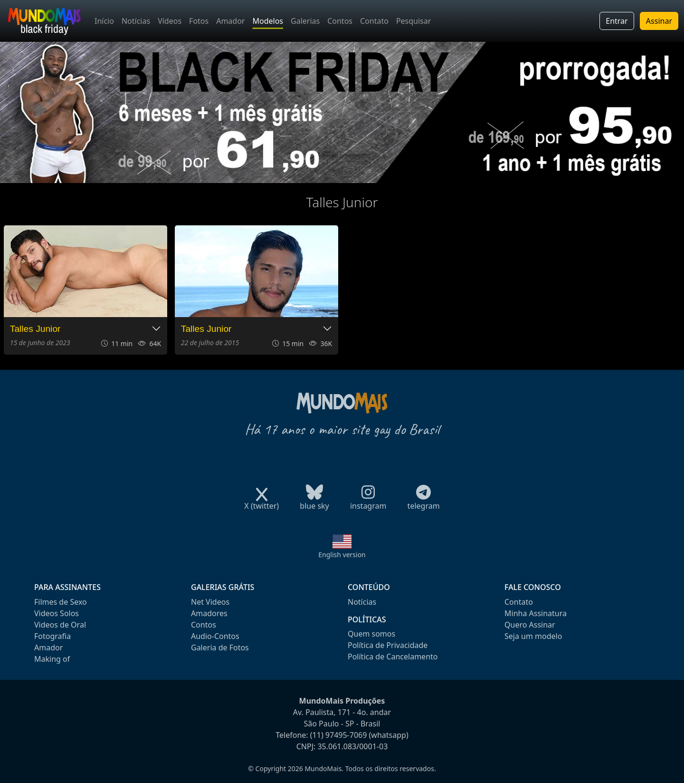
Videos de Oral (60, 624)
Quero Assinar (529, 624)
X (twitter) (261, 502)
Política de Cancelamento (392, 656)
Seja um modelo (533, 636)
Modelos (267, 21)
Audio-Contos (215, 636)
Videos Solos (56, 613)
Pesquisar (413, 21)
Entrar (616, 21)
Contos (339, 21)
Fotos (199, 21)
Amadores (209, 613)
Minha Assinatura (535, 613)
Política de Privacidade (388, 645)
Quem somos (371, 633)
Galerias (305, 21)
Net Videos (210, 602)
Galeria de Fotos (220, 647)
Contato (374, 21)
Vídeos (169, 21)
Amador (230, 21)
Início (104, 21)
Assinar (659, 21)
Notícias (136, 21)
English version (342, 554)
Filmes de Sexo (60, 602)
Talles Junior (35, 329)
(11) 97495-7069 (338, 735)
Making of (52, 659)
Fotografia (52, 636)
